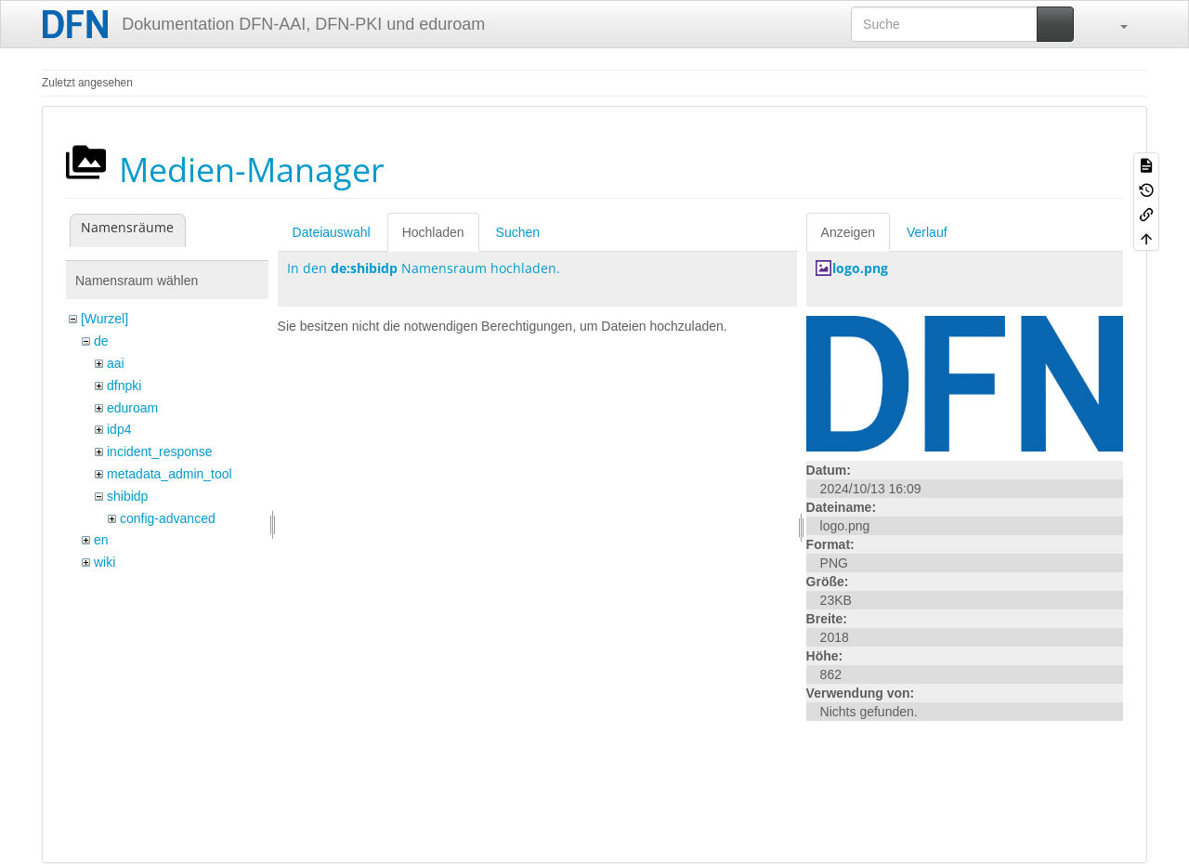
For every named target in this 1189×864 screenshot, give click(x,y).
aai (115, 363)
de (101, 341)
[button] (1115, 24)
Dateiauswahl (332, 232)
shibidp (127, 496)
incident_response (160, 451)
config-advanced (168, 518)
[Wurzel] (104, 318)
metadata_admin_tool (169, 473)
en (101, 539)
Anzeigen (848, 232)
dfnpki (124, 385)
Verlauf (927, 232)
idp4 (119, 429)
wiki (104, 562)
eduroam (132, 407)
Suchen (518, 232)
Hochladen (433, 232)
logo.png (860, 268)
